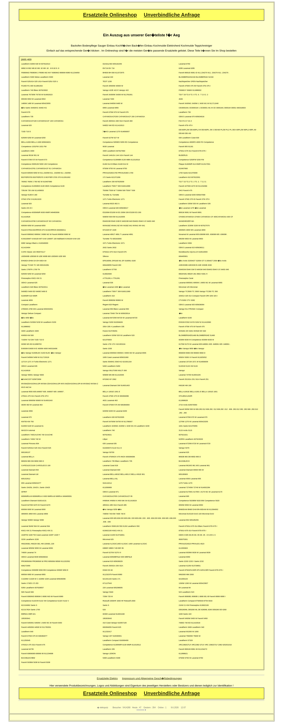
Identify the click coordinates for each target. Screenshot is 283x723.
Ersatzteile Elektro (107, 678)
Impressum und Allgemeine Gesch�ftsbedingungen (152, 678)
